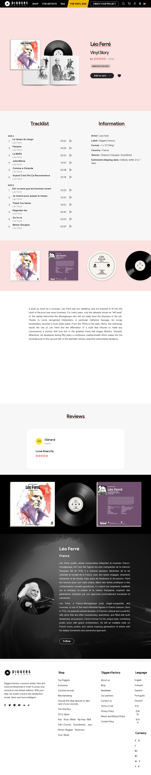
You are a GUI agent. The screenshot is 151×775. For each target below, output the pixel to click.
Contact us (106, 700)
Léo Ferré (100, 44)
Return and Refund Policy (113, 716)
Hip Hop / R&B (84, 719)
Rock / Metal (70, 719)
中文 (137, 706)
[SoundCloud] (24, 705)
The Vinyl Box (78, 4)
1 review (111, 59)
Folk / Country (64, 724)
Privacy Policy (107, 711)
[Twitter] (9, 705)
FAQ (63, 4)
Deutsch (139, 700)
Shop (35, 4)
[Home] (16, 4)
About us (105, 680)
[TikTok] (28, 705)
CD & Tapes (63, 714)
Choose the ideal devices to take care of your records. (74, 702)
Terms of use (107, 706)
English (138, 680)
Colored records (66, 690)
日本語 (138, 713)
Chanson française (110, 155)
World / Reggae (65, 729)
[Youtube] (19, 705)
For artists (49, 4)
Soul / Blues (63, 735)
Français (139, 685)
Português (140, 695)
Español (138, 690)
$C (136, 756)
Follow (66, 641)
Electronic (79, 729)
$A (136, 751)
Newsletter (106, 690)
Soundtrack (126, 155)
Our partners (107, 695)
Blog (103, 685)
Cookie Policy (107, 721)
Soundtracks (79, 724)
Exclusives (63, 685)
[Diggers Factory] (17, 672)
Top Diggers (64, 680)
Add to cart (102, 75)
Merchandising (65, 695)
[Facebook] (5, 705)
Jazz (90, 724)
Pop (60, 719)
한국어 (138, 721)
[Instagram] (14, 705)
